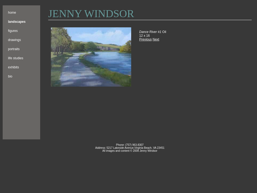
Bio (10, 76)
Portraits (14, 49)
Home (12, 12)
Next (156, 39)
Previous (145, 39)
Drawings (14, 40)
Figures (13, 31)
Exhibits (13, 67)
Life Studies (15, 58)
